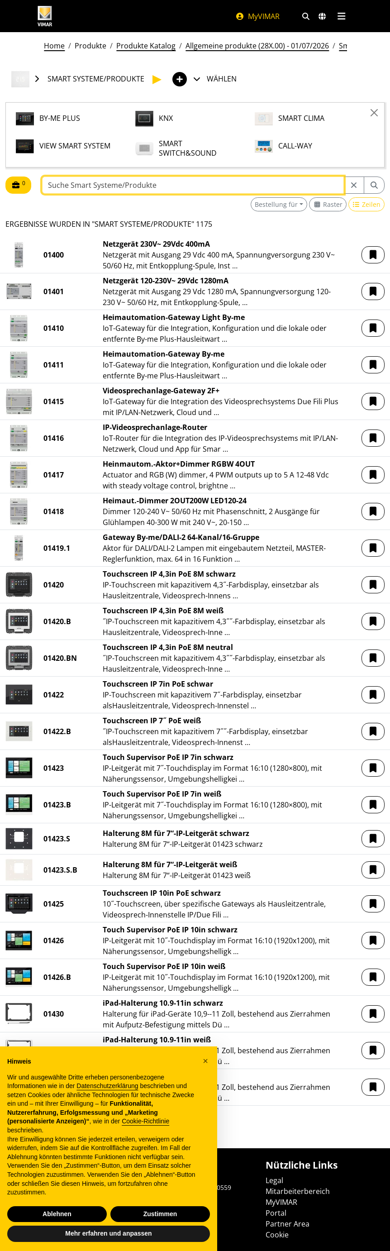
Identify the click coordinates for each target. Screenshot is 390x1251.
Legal (274, 1180)
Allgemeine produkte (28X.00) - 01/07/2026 (257, 46)
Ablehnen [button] (57, 1233)
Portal (276, 1213)
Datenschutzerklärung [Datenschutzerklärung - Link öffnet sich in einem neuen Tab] (107, 1106)
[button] (373, 254)
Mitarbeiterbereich (298, 1191)
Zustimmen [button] (160, 1233)
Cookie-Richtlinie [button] (145, 1141)
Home (54, 46)
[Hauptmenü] (341, 16)
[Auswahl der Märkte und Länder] (322, 16)
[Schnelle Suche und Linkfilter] (305, 16)
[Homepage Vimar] (45, 16)
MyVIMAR (257, 16)
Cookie (277, 1235)
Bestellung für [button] (276, 204)
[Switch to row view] (366, 204)
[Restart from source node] (353, 185)
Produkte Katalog (146, 46)
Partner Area (287, 1224)
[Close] (374, 112)
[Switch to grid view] (328, 204)
